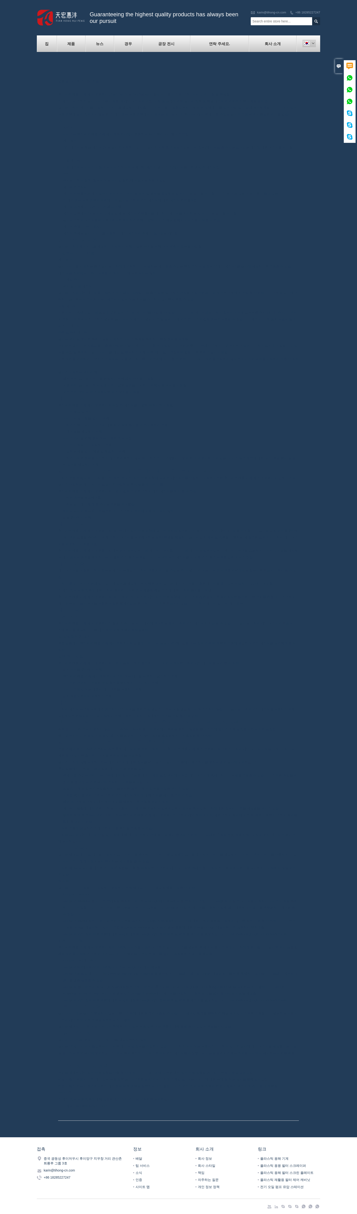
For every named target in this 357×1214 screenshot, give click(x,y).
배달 (139, 1158)
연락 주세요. (219, 44)
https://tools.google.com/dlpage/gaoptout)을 (204, 987)
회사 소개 (273, 44)
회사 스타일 (206, 1165)
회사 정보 (205, 1158)
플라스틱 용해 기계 (274, 1158)
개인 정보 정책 (209, 1187)
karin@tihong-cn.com (271, 12)
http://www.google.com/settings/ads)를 (129, 974)
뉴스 (99, 44)
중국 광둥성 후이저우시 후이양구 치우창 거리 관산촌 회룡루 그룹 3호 (83, 1161)
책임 (201, 1173)
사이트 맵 (143, 1187)
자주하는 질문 (208, 1180)
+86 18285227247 (307, 12)
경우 (128, 44)
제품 (71, 44)
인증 (139, 1180)
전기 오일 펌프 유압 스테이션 (282, 1187)
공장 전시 (166, 44)
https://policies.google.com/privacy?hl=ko (257, 934)
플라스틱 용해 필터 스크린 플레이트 (287, 1173)
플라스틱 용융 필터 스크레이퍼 (283, 1165)
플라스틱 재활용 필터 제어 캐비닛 (285, 1180)
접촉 (41, 1149)
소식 (139, 1173)
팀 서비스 (143, 1165)
